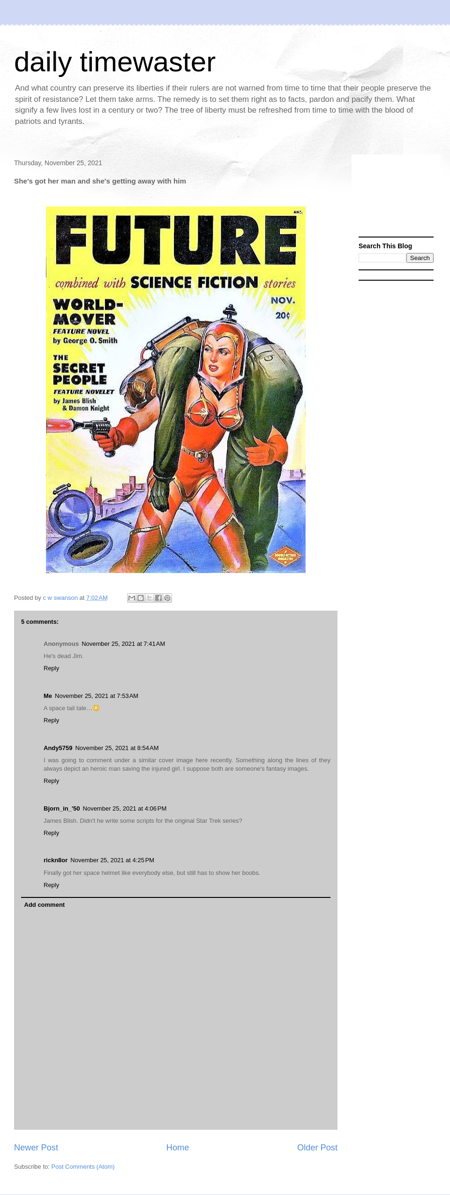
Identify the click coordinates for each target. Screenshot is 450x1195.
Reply (51, 668)
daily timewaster (115, 61)
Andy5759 (58, 747)
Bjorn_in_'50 (62, 808)
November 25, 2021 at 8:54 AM (116, 747)
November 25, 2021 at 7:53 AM (96, 695)
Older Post (317, 1147)
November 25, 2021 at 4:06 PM (125, 808)
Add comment (44, 904)
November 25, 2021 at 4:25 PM (112, 860)
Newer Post (36, 1147)
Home (177, 1147)
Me (48, 695)
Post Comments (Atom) (83, 1166)
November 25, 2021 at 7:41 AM (123, 643)
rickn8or (56, 860)
